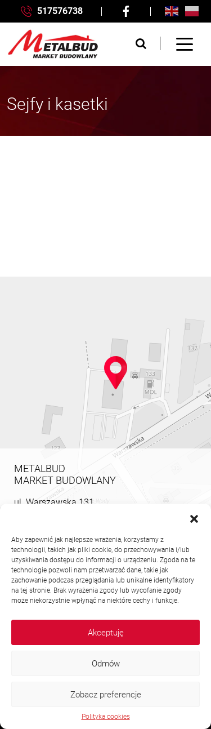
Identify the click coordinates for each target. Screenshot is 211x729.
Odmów (106, 664)
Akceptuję (106, 633)
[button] (194, 517)
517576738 (52, 11)
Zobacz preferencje (105, 695)
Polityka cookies (106, 717)
